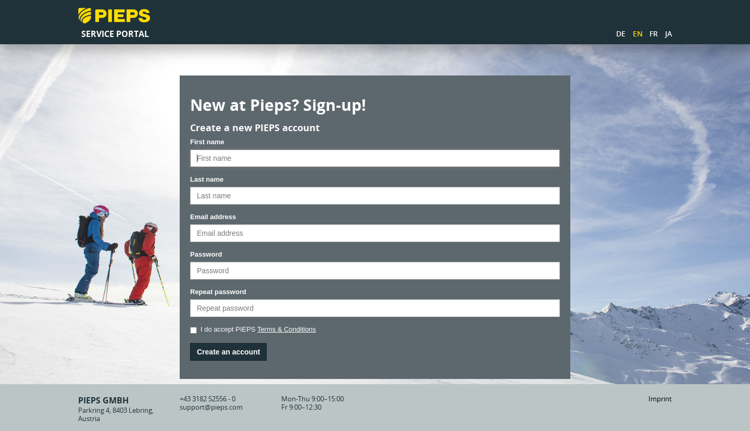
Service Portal (115, 34)
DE (621, 34)
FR (653, 34)
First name (207, 142)
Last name (206, 179)
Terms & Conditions (286, 329)
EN (638, 34)
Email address (213, 217)
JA (668, 34)
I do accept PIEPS (253, 329)
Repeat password (218, 292)
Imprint (660, 398)
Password (206, 254)
